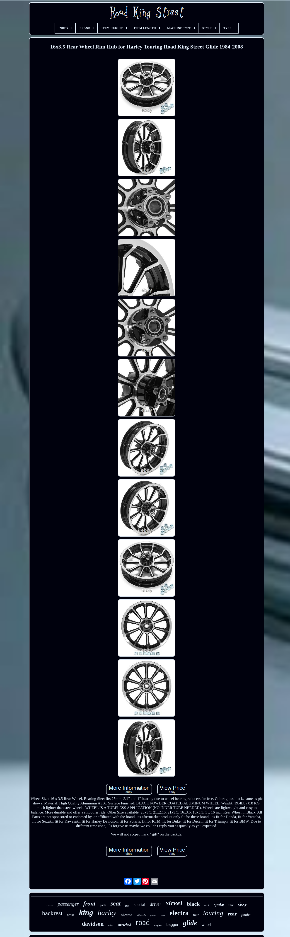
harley (107, 912)
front (89, 903)
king (86, 912)
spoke (219, 904)
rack (206, 905)
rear (232, 914)
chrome (126, 915)
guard (153, 915)
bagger (173, 924)
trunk (141, 914)
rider (163, 915)
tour (195, 915)
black (193, 904)
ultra (110, 925)
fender (246, 914)
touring (213, 913)
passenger (68, 904)
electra (179, 913)
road (143, 922)
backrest (52, 913)
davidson (93, 924)
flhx (127, 905)
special (139, 904)
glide (190, 923)
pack (103, 905)
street (174, 903)
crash (49, 905)
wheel (206, 924)
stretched (124, 925)
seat (115, 903)
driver (155, 904)
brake (71, 915)
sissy (242, 904)
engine (158, 925)
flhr (231, 905)
